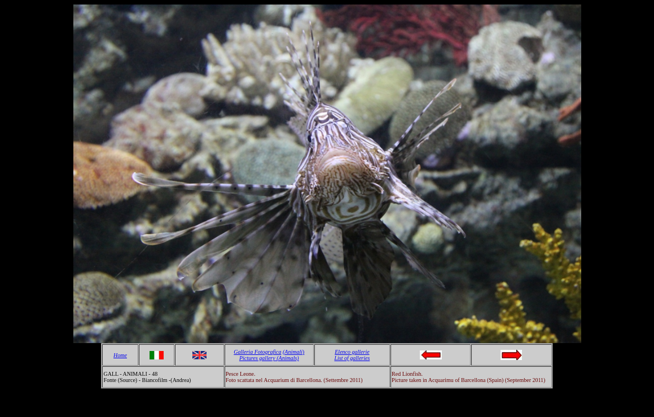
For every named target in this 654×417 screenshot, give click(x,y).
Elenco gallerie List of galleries (352, 355)
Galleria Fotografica (257, 352)
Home (120, 355)
